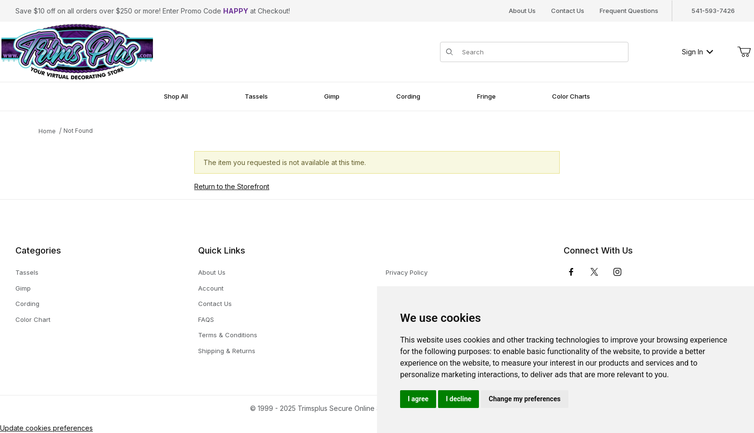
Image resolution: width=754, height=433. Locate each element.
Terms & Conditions (227, 335)
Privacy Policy (406, 272)
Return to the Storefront (231, 186)
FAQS (206, 319)
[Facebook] (571, 272)
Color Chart (32, 319)
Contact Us (567, 10)
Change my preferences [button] (524, 399)
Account (211, 288)
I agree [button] (418, 399)
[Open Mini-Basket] (744, 52)
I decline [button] (458, 399)
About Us (522, 10)
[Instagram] (617, 272)
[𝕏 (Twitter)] (594, 272)
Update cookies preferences (46, 428)
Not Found (78, 130)
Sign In (697, 52)
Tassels (26, 272)
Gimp (23, 288)
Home (47, 131)
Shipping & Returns (226, 351)
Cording (27, 303)
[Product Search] (542, 52)
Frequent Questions (629, 10)
